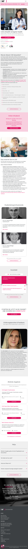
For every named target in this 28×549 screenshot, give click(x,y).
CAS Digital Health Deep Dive (20, 81)
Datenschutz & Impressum (5, 533)
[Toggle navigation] (25, 1)
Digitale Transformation (5, 539)
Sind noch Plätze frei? (14, 463)
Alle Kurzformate (4, 516)
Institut (2, 527)
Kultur (2, 537)
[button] (1, 232)
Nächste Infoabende (4, 519)
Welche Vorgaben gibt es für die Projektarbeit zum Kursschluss (14, 452)
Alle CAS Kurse (3, 515)
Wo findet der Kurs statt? (14, 458)
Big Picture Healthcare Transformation (9, 285)
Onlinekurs (7, 41)
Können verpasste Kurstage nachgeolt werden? (14, 469)
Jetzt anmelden (8, 37)
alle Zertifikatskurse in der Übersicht (14, 436)
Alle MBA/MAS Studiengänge (6, 523)
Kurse (2, 513)
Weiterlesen (14, 401)
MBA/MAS (3, 521)
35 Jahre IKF (3, 532)
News (2, 535)
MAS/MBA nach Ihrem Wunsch (6, 524)
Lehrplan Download (14, 260)
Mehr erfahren (5, 229)
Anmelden (23, 4)
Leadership (3, 540)
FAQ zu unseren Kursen (5, 517)
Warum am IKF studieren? (5, 529)
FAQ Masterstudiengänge (5, 525)
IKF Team (2, 531)
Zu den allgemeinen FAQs (14, 474)
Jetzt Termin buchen (14, 498)
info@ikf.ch (8, 487)
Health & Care (3, 541)
